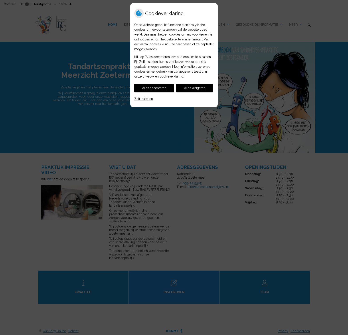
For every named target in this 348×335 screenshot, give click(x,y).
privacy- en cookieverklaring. (163, 76)
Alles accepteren (154, 88)
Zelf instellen (143, 99)
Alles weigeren (194, 88)
